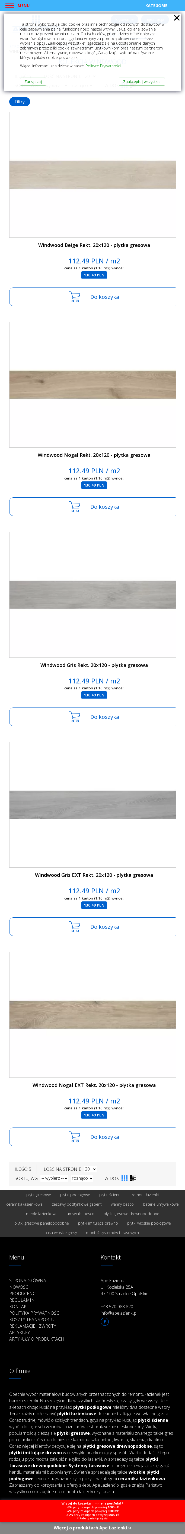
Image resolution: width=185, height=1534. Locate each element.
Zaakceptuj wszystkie (142, 81)
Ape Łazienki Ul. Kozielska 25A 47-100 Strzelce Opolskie (124, 1287)
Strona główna (27, 1281)
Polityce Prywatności (103, 65)
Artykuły (19, 1332)
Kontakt (19, 1307)
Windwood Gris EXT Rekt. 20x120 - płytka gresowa (94, 875)
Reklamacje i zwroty (32, 1326)
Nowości (19, 1287)
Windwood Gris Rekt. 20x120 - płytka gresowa (94, 665)
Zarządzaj (33, 81)
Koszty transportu (31, 1320)
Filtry (20, 102)
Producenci (23, 1294)
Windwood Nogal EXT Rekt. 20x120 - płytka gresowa (94, 1085)
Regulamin (22, 1300)
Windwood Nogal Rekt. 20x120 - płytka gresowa (94, 455)
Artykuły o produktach (36, 1339)
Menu (24, 5)
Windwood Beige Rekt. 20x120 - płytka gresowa (94, 245)
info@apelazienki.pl (119, 1313)
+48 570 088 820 (117, 1307)
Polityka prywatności (34, 1313)
